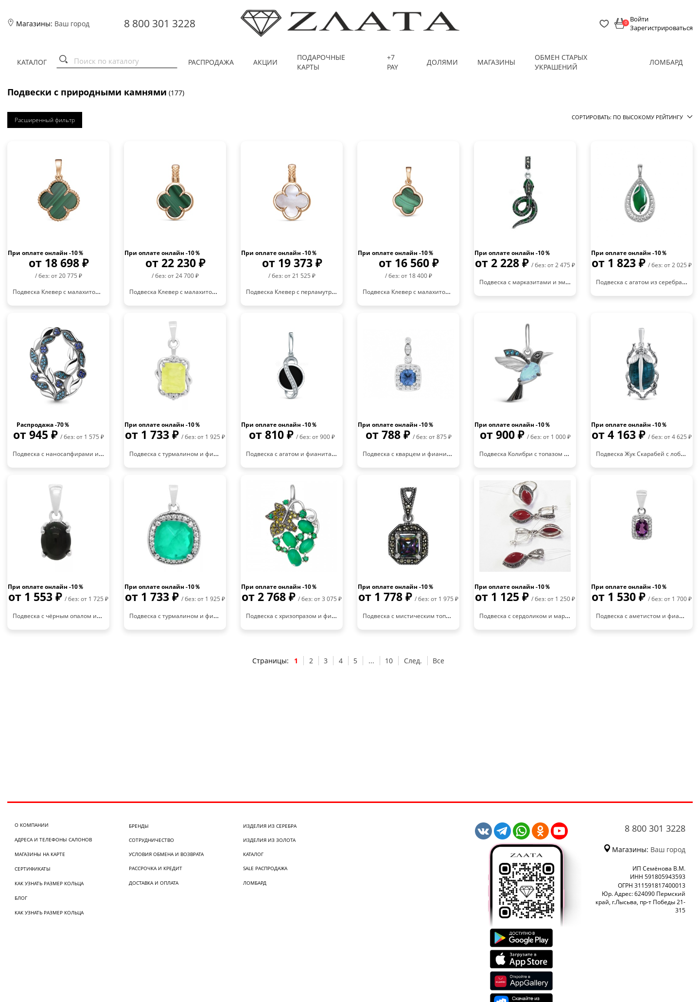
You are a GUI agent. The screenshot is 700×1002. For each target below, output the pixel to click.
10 (389, 660)
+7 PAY (392, 62)
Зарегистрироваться (661, 27)
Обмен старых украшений (561, 62)
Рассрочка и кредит (155, 868)
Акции (265, 62)
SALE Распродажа (265, 868)
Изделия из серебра (270, 825)
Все (438, 660)
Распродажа (211, 62)
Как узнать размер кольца (49, 883)
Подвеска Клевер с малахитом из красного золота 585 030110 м (104, 292)
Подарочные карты (321, 62)
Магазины (496, 62)
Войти (639, 19)
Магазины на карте (40, 854)
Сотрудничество (151, 840)
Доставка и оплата (153, 882)
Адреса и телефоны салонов (53, 839)
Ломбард (666, 62)
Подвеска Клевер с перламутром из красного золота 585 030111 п (340, 292)
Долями (442, 62)
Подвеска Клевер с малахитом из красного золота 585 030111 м (220, 292)
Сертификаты (33, 868)
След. (413, 660)
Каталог (32, 62)
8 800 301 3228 (159, 23)
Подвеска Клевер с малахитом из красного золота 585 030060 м (454, 292)
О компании (32, 824)
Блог (21, 897)
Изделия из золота (269, 840)
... (371, 660)
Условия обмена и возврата (166, 854)
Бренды (139, 825)
